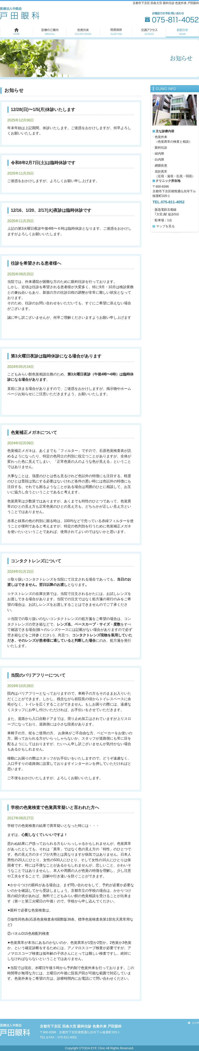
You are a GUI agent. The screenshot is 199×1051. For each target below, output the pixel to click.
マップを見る (165, 226)
